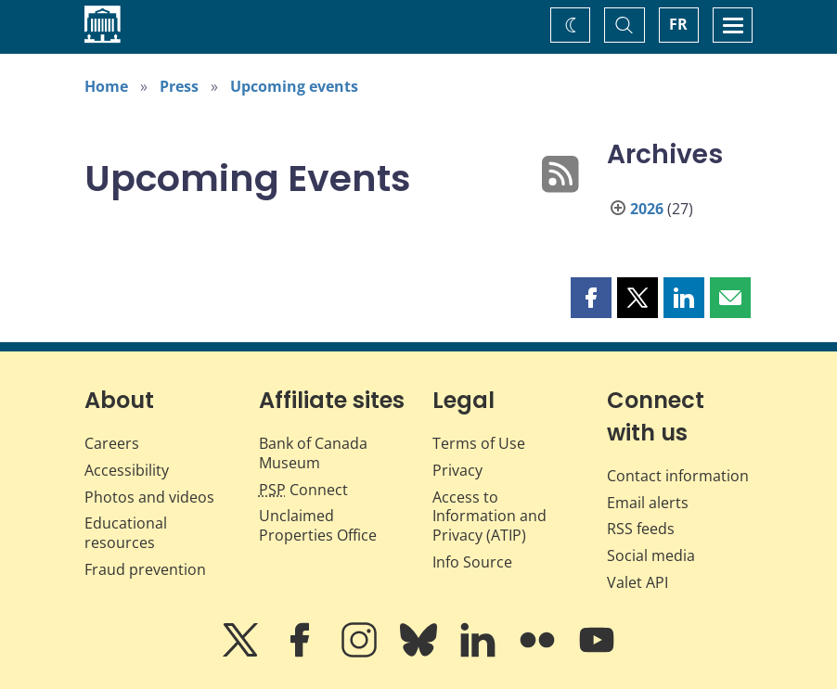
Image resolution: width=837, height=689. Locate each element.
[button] (591, 297)
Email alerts (648, 502)
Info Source (472, 562)
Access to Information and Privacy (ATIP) (489, 516)
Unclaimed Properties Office (318, 525)
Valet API (637, 582)
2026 (646, 208)
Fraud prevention (145, 569)
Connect (303, 489)
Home (106, 86)
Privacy (457, 470)
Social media (651, 555)
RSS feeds (641, 528)
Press (179, 86)
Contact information (678, 476)
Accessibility (126, 470)
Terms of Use (478, 443)
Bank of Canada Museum (313, 453)
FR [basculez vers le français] (678, 24)
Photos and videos (149, 497)
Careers (111, 443)
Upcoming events (294, 86)
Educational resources (125, 533)
